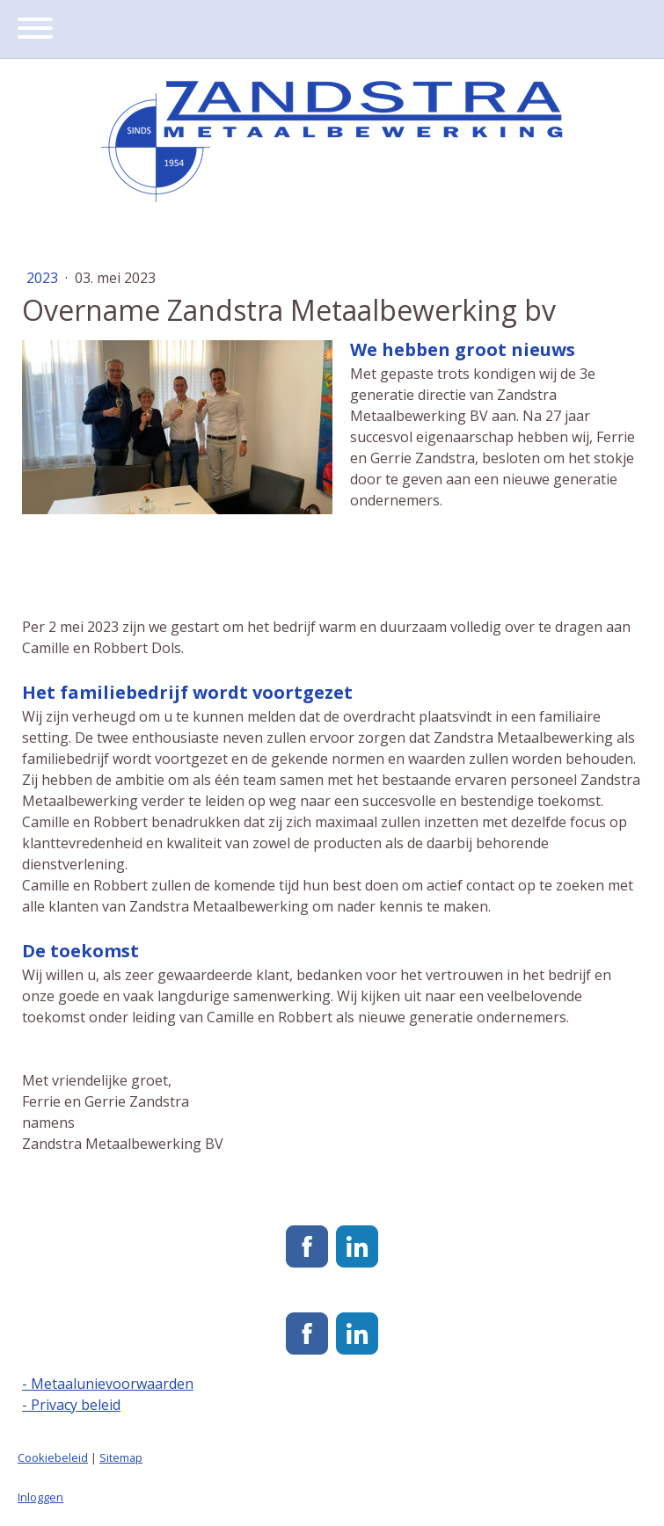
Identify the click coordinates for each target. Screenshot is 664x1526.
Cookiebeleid (53, 1457)
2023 (44, 277)
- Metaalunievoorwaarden (107, 1383)
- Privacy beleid (71, 1404)
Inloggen (40, 1497)
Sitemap (120, 1457)
